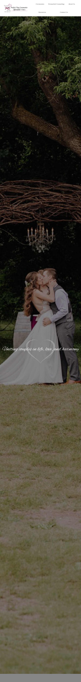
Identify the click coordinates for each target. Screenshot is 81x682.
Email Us (18, 1)
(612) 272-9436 (8, 1)
